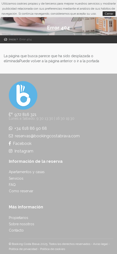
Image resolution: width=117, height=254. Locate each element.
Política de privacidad (23, 249)
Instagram (21, 151)
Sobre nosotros (21, 224)
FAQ (12, 185)
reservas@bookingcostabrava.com (44, 136)
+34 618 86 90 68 (28, 128)
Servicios (16, 178)
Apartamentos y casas (27, 172)
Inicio (12, 39)
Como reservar (21, 191)
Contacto (16, 230)
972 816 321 (23, 114)
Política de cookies (52, 249)
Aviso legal (100, 244)
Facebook (20, 143)
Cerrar (109, 13)
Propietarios (18, 218)
